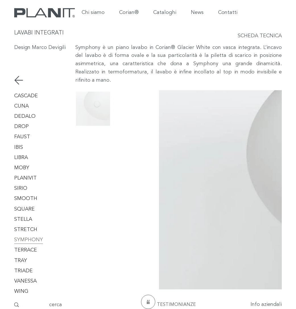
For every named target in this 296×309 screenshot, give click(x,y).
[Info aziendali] (251, 304)
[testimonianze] (148, 302)
